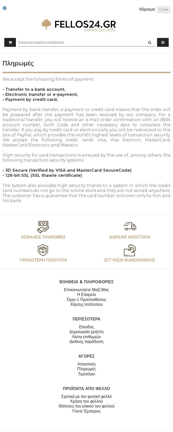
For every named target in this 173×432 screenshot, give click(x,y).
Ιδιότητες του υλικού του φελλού (86, 406)
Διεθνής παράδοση (87, 341)
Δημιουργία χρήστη (86, 331)
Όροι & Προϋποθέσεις (86, 299)
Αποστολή (87, 364)
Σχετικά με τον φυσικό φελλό (86, 396)
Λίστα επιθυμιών (86, 336)
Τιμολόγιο (86, 374)
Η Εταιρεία (86, 294)
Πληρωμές (86, 368)
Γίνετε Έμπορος (86, 411)
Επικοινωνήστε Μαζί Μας (86, 289)
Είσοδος (86, 327)
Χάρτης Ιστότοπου (86, 304)
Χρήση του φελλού (86, 401)
